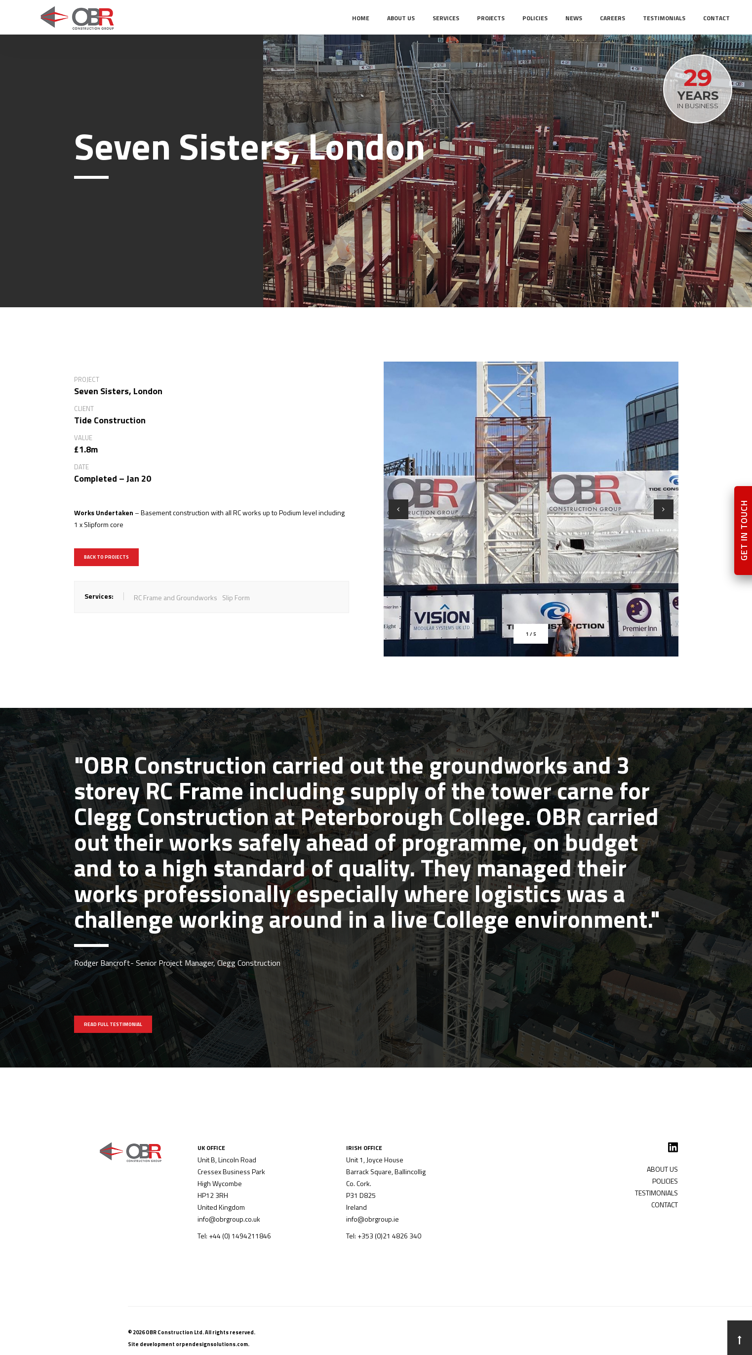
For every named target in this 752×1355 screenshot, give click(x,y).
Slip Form (236, 597)
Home (360, 18)
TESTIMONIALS (664, 18)
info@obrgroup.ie (372, 1219)
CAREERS (612, 18)
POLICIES (535, 18)
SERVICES (446, 18)
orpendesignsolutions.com (212, 1344)
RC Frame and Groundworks (175, 597)
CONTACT (716, 18)
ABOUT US (401, 18)
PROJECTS (491, 18)
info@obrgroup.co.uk (229, 1219)
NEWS (573, 18)
